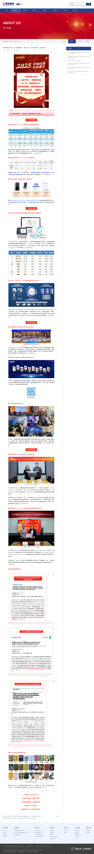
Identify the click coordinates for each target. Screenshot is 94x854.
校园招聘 (77, 834)
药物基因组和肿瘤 (39, 834)
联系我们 (87, 41)
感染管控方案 (38, 830)
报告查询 (52, 834)
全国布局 (52, 830)
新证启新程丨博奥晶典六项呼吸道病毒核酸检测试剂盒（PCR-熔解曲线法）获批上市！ (23, 816)
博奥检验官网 (53, 838)
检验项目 (52, 832)
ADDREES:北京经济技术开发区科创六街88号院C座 (13, 846)
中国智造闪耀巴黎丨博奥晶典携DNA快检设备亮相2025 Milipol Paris (78, 72)
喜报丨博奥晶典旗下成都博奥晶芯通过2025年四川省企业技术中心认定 (79, 68)
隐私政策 (36, 851)
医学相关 (88, 832)
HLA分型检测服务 (53, 836)
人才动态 (77, 836)
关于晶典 (14, 41)
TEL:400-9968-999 (29, 846)
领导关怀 (80, 41)
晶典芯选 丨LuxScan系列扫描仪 (74, 60)
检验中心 (52, 827)
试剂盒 (65, 830)
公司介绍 (64, 41)
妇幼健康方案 (38, 832)
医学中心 (37, 827)
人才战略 (77, 827)
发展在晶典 (77, 830)
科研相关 (88, 830)
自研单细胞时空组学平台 (19, 830)
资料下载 (88, 827)
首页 (11, 41)
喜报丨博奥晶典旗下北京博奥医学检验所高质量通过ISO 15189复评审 (78, 53)
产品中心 (66, 827)
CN (18, 4)
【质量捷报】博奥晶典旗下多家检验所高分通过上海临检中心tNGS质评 (78, 57)
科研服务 (16, 827)
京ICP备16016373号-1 (25, 849)
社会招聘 (77, 832)
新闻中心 (19, 41)
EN (21, 4)
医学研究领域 (17, 834)
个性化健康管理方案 (39, 836)
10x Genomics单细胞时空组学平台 (21, 832)
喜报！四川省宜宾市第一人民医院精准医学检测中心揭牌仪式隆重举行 (19, 818)
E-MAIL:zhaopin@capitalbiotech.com (42, 846)
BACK (57, 816)
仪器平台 (66, 832)
